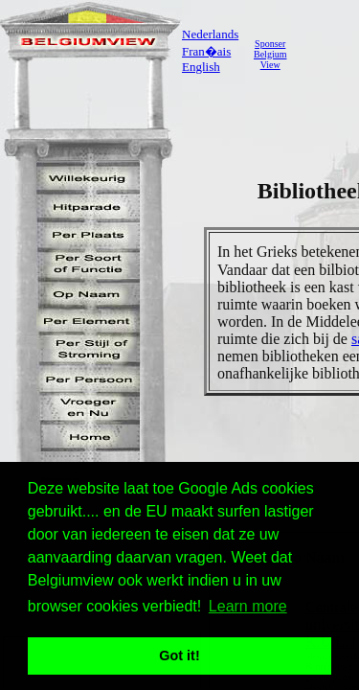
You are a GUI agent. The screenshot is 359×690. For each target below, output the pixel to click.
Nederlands (210, 34)
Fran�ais (206, 51)
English (201, 66)
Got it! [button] (179, 655)
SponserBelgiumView (270, 54)
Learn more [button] (248, 606)
